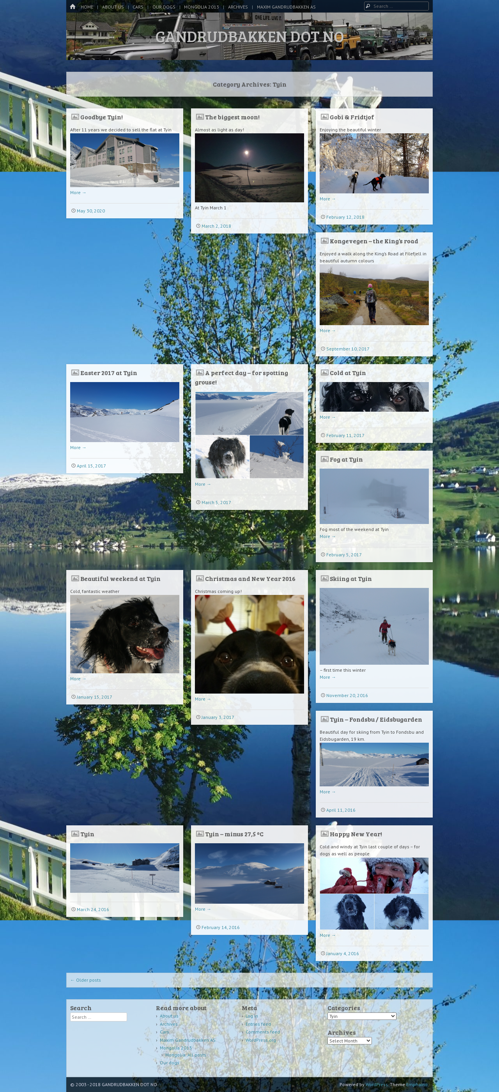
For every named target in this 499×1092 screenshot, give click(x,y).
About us (113, 7)
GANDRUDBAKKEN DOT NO (249, 35)
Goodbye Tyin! (101, 117)
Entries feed (258, 1024)
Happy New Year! (356, 834)
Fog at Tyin (346, 459)
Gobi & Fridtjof (352, 117)
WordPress (377, 1084)
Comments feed (263, 1032)
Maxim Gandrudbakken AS (286, 7)
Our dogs (163, 7)
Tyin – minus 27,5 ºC (234, 834)
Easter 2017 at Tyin (108, 372)
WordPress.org (261, 1040)
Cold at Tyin (348, 372)
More (78, 192)
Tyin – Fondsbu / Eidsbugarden (376, 719)
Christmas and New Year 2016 (250, 578)
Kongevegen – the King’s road (374, 241)
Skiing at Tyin (351, 578)
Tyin (87, 834)
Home (87, 7)
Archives (238, 7)
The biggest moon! (232, 117)
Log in (252, 1016)
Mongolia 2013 (201, 7)
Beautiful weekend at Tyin (120, 578)
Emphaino (417, 1084)
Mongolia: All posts (185, 1055)
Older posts (85, 980)
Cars (138, 7)
